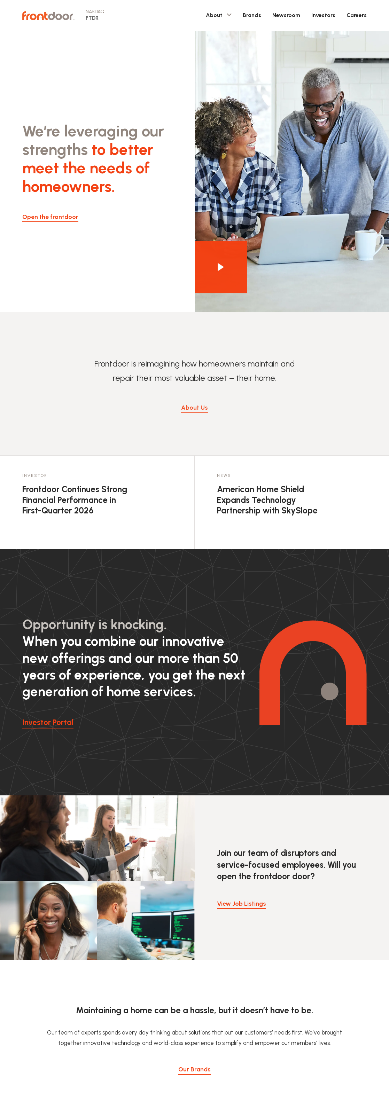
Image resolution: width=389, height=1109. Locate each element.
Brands (252, 15)
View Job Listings (241, 909)
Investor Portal (47, 722)
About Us (194, 420)
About (221, 17)
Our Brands (194, 1075)
